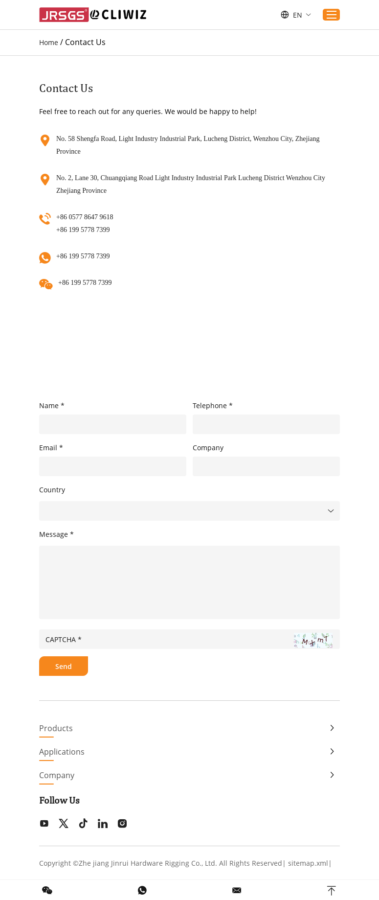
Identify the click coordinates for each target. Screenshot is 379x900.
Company (56, 775)
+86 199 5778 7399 (83, 256)
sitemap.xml (308, 863)
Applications (62, 751)
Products (56, 728)
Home (48, 42)
